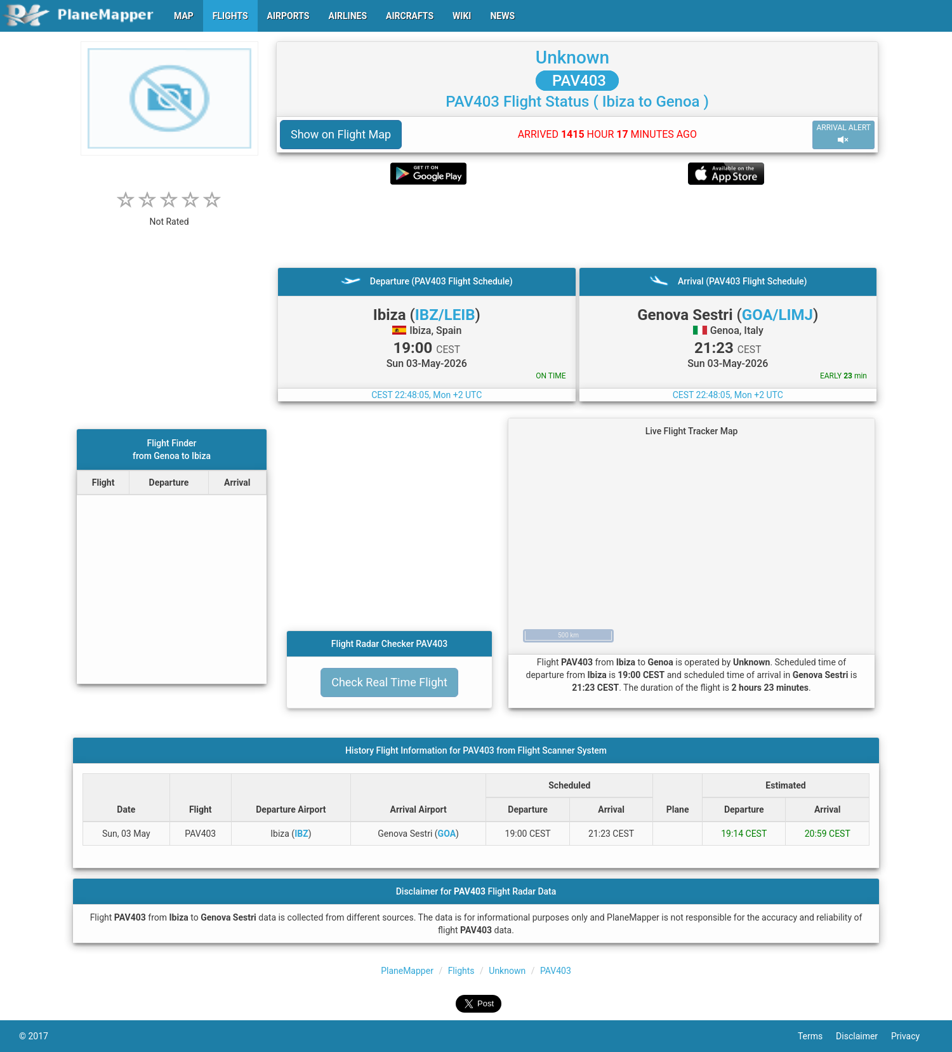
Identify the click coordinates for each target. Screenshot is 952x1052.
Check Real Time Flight (389, 682)
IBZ (301, 834)
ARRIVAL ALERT (843, 134)
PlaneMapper (407, 971)
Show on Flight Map (341, 134)
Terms (817, 1036)
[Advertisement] (577, 226)
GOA (447, 834)
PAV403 (577, 81)
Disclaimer (863, 1036)
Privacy (912, 1036)
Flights (461, 971)
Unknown (572, 57)
